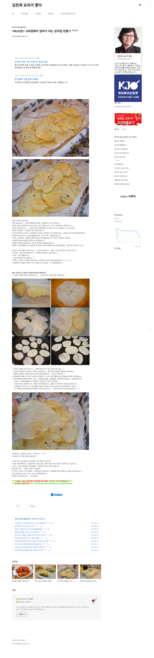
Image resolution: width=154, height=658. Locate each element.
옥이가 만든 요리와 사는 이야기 (125, 137)
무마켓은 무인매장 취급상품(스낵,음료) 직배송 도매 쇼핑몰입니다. (41, 82)
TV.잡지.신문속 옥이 (121, 168)
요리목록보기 (119, 164)
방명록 (38, 13)
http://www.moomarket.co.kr (27, 75)
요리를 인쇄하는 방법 (121, 184)
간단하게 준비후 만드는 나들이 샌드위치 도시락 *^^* (33, 550)
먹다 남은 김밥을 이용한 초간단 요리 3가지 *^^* (32, 544)
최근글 (116, 129)
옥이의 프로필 (119, 141)
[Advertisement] (56, 492)
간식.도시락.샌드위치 (22, 527)
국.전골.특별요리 (120, 145)
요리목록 (24, 13)
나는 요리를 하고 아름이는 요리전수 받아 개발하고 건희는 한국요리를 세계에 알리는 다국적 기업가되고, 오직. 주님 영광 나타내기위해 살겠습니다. (52, 617)
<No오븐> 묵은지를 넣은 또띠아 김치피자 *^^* (31, 556)
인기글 (124, 129)
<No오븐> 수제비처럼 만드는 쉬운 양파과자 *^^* (32, 532)
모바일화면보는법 (68, 13)
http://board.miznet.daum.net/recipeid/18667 (53, 483)
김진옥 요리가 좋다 (27, 5)
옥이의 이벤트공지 (120, 176)
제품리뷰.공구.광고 (121, 180)
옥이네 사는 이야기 (121, 172)
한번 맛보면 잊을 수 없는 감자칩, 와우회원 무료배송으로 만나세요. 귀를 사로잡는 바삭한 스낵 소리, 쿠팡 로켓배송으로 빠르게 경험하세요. (57, 66)
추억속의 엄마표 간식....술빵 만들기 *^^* (29, 547)
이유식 (117, 160)
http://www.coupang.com (25, 58)
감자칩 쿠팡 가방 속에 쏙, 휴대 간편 (31, 61)
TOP (140, 650)
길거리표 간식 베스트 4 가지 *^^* (27, 535)
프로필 (51, 13)
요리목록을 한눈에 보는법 (122, 106)
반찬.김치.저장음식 (121, 149)
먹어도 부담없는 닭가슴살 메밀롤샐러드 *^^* (31, 538)
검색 (134, 5)
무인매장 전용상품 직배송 (26, 79)
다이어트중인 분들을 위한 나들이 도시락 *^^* (31, 559)
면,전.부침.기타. (120, 157)
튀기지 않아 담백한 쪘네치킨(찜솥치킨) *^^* (30, 553)
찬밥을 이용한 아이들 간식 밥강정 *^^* (28, 541)
